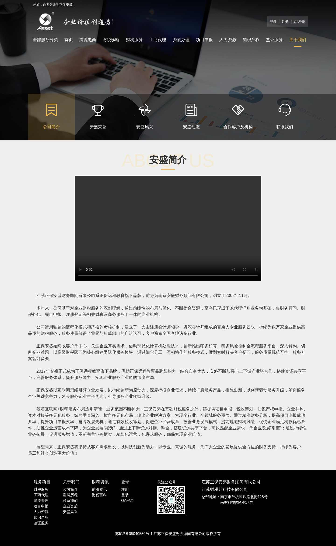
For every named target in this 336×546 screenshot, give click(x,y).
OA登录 (299, 22)
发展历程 (70, 495)
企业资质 (70, 506)
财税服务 (134, 39)
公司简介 (70, 489)
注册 (285, 22)
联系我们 (70, 501)
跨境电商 (87, 39)
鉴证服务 (274, 39)
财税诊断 (111, 39)
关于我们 (297, 39)
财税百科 (99, 495)
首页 (68, 39)
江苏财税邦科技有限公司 (225, 489)
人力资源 (227, 39)
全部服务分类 (45, 39)
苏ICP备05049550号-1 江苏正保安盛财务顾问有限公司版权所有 (168, 534)
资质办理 (181, 39)
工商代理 (157, 39)
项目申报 (204, 39)
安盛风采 (70, 512)
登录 (273, 22)
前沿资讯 (99, 489)
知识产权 (251, 39)
